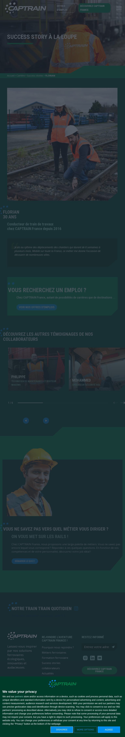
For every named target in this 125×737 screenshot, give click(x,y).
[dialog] (62, 707)
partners (19, 696)
